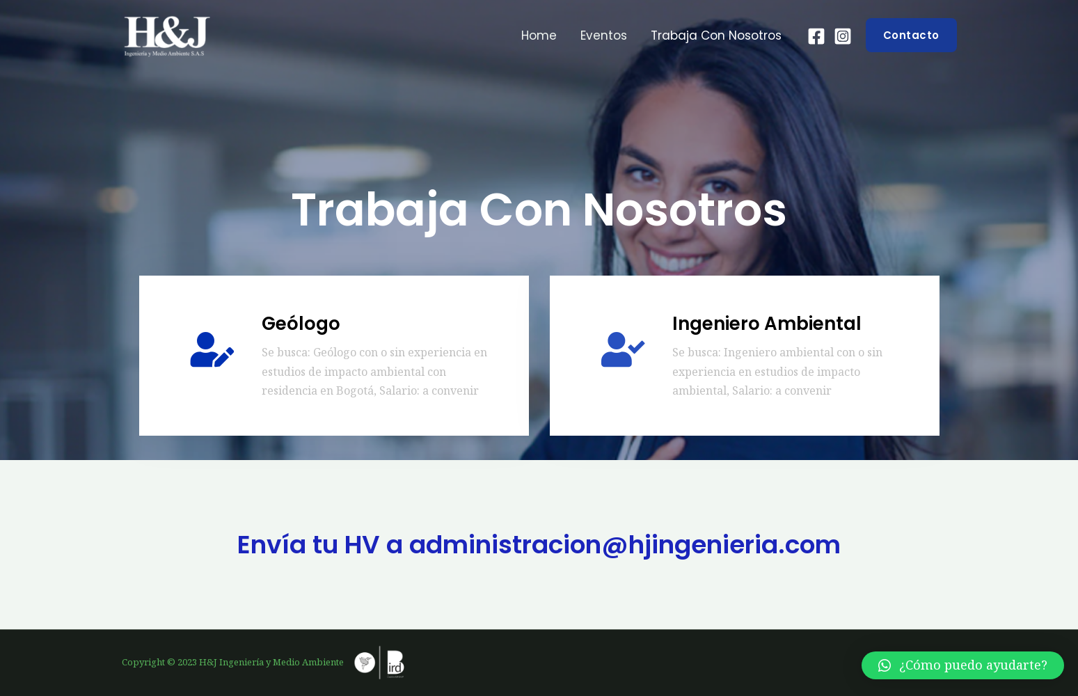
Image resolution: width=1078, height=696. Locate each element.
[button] (963, 665)
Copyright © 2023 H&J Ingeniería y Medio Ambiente (267, 662)
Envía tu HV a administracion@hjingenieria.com (539, 544)
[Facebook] (816, 36)
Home (539, 35)
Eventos (603, 35)
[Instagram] (843, 36)
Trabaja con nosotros (716, 35)
